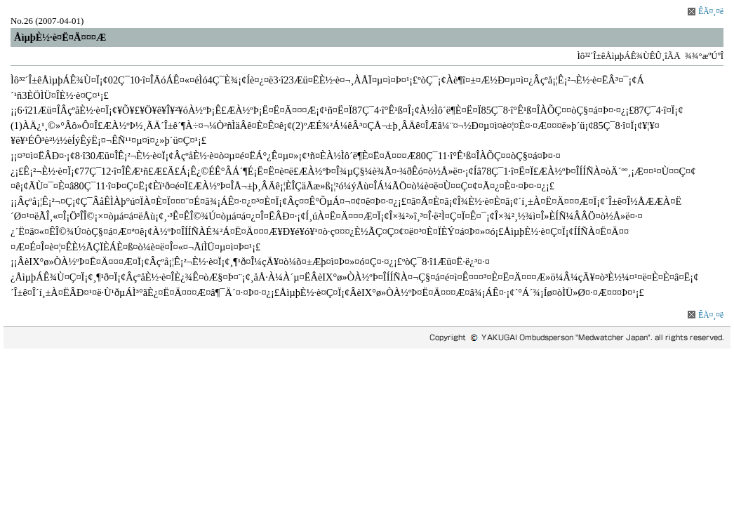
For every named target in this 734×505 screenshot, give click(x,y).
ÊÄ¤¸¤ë (710, 11)
